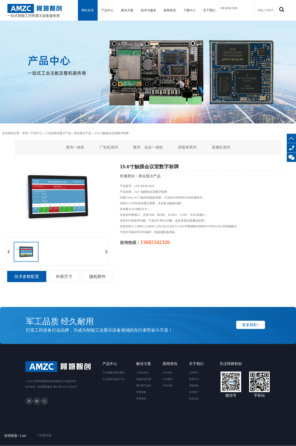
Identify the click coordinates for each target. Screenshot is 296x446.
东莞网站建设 (45, 387)
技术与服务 (149, 10)
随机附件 (97, 276)
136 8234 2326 (230, 8)
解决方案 (128, 10)
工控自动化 (142, 372)
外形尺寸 (64, 276)
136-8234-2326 (291, 147)
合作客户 (194, 392)
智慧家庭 (141, 392)
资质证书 (194, 379)
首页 (25, 133)
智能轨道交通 (143, 379)
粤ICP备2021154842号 (65, 387)
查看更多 (141, 398)
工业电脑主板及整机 (113, 372)
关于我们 (211, 10)
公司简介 (194, 372)
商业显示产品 (82, 133)
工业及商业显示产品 (58, 133)
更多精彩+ (250, 325)
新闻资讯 (171, 10)
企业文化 (194, 398)
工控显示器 (44, 430)
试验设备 (194, 385)
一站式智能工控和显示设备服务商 (34, 11)
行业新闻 (167, 379)
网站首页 (88, 10)
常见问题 (167, 385)
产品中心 (108, 10)
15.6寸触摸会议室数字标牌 (112, 133)
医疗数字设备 (143, 385)
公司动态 (167, 372)
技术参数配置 (26, 276)
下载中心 (191, 10)
